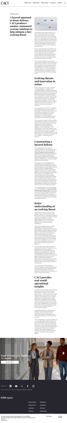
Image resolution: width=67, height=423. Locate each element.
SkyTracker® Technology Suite (47, 152)
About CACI (36, 3)
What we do (27, 3)
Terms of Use (18, 389)
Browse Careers (10, 362)
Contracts (43, 405)
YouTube (16, 386)
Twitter (21, 386)
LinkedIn (10, 386)
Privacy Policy (24, 389)
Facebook (27, 386)
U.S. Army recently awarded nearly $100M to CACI (45, 189)
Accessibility (30, 389)
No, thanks (49, 416)
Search (65, 3)
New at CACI (44, 3)
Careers (59, 3)
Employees (43, 411)
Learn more (4, 420)
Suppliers (43, 402)
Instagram (33, 386)
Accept (60, 416)
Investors (53, 3)
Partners (42, 408)
